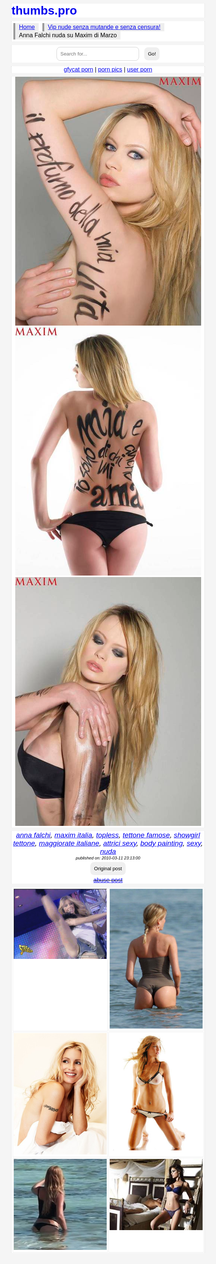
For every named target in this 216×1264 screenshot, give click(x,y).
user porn (139, 69)
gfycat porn (78, 69)
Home (27, 27)
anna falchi (33, 835)
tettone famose (146, 835)
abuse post (107, 880)
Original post (108, 868)
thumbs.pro (44, 10)
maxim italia (73, 835)
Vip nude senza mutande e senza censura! (104, 27)
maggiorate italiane (69, 843)
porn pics (110, 69)
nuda (108, 851)
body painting (161, 843)
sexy (194, 843)
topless (107, 835)
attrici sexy (119, 843)
